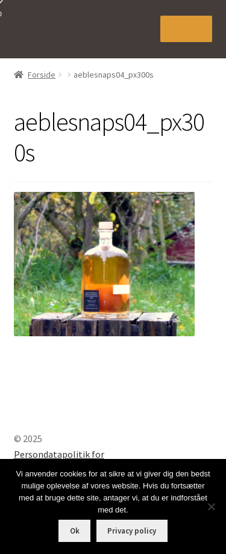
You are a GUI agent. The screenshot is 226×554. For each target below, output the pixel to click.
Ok (75, 531)
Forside (41, 74)
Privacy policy (131, 531)
